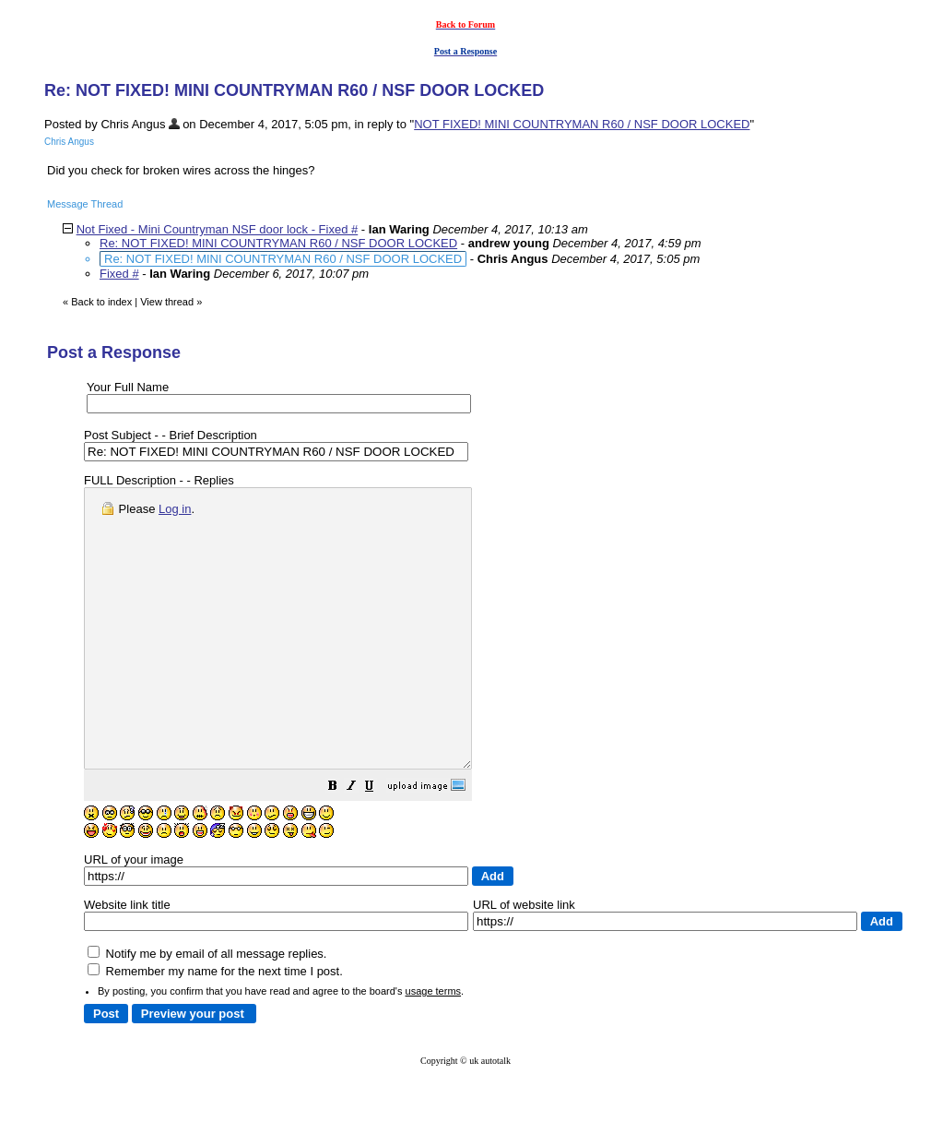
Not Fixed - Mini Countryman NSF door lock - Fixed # (218, 229)
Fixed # (119, 274)
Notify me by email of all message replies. (207, 1009)
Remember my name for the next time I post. (215, 1026)
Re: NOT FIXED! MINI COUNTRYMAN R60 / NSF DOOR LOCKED (278, 243)
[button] (378, 844)
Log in (175, 509)
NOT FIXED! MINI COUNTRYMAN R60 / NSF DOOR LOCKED (581, 124)
